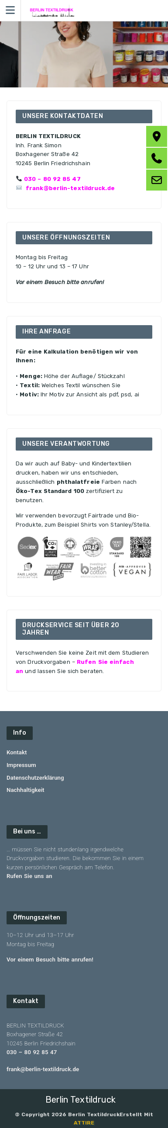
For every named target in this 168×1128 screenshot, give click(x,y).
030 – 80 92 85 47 (52, 179)
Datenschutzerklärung (35, 777)
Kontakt (17, 752)
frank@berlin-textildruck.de (70, 188)
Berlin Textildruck (80, 1099)
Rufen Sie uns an (29, 876)
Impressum (21, 765)
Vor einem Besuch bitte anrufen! (50, 959)
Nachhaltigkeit (26, 790)
